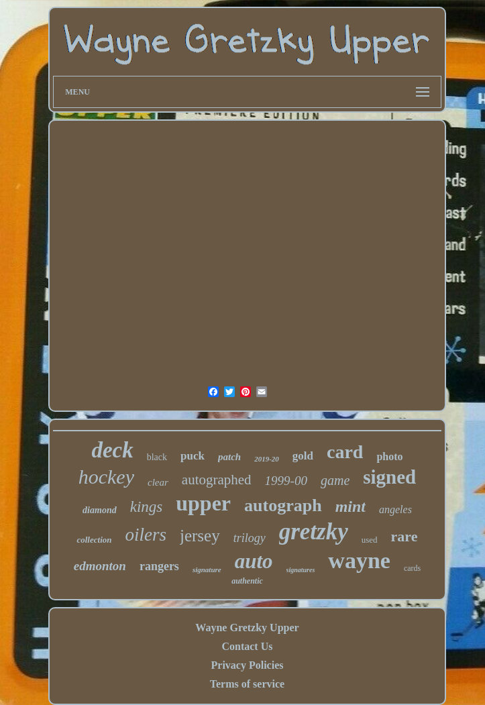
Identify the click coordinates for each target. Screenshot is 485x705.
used (370, 540)
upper (203, 503)
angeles (395, 509)
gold (302, 455)
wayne (359, 560)
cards (412, 568)
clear (158, 482)
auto (254, 561)
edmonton (100, 566)
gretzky (313, 532)
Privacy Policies (247, 665)
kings (146, 506)
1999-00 (286, 481)
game (335, 480)
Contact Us (246, 646)
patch (229, 456)
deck (112, 450)
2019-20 (266, 459)
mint (350, 506)
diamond (100, 510)
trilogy (249, 538)
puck (192, 455)
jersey (200, 536)
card (345, 451)
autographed (217, 480)
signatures (300, 570)
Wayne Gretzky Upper (247, 627)
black (157, 457)
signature (207, 569)
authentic (247, 581)
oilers (145, 535)
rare (404, 536)
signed (389, 477)
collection (93, 540)
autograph (283, 505)
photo (389, 456)
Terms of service (247, 684)
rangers (159, 566)
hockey (106, 477)
